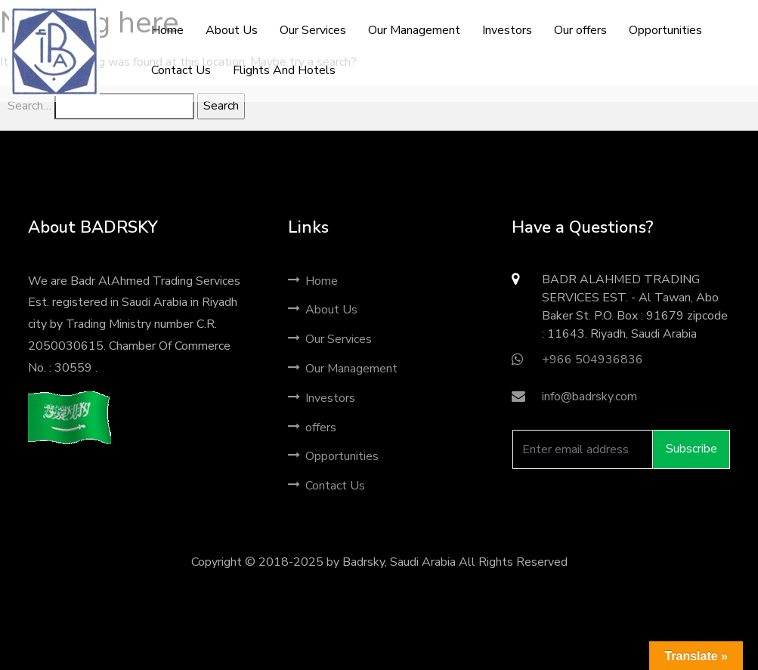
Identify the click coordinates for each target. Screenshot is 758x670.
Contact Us (326, 485)
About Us (322, 309)
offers (312, 427)
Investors (321, 398)
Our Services (330, 339)
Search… (29, 105)
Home (313, 281)
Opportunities (333, 456)
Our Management (343, 368)
